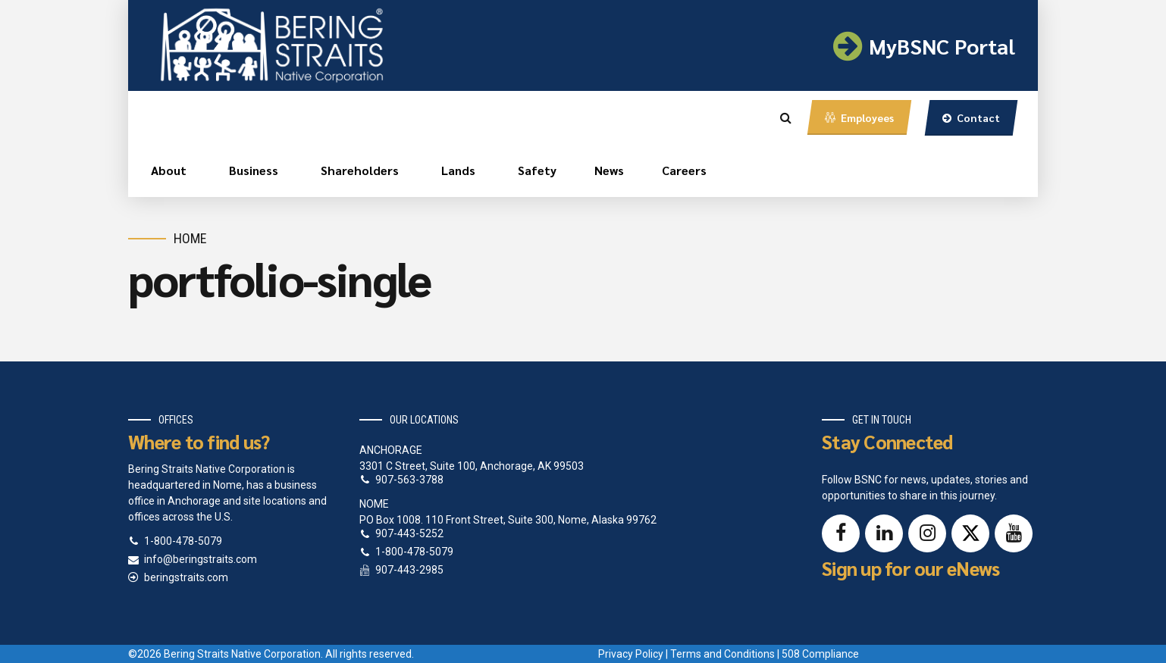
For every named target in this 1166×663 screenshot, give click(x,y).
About (168, 170)
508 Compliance (820, 654)
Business (253, 170)
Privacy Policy (630, 654)
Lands (458, 170)
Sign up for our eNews (910, 567)
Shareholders (360, 170)
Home (190, 238)
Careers (684, 170)
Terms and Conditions (722, 654)
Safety (537, 170)
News (609, 170)
